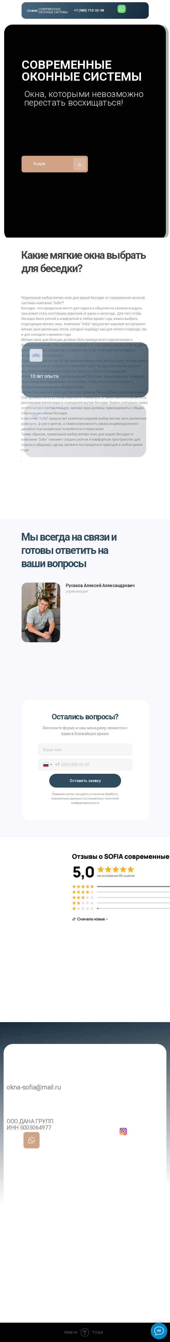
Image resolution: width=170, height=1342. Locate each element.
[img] (31, 1140)
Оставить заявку (85, 780)
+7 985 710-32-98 (62, 1116)
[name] (85, 749)
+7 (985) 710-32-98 (89, 10)
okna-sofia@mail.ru (34, 1087)
